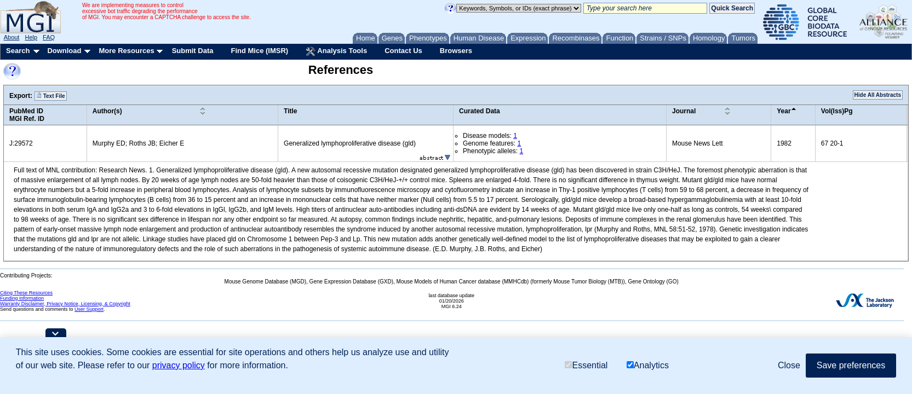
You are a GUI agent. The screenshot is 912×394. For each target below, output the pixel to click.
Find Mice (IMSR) (259, 51)
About (12, 37)
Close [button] (789, 365)
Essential (586, 365)
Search (18, 51)
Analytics (648, 365)
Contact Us (403, 51)
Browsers (456, 51)
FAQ (49, 37)
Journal (684, 111)
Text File (50, 95)
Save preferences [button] (851, 365)
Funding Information (22, 298)
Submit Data (193, 51)
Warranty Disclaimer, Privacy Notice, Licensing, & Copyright (65, 303)
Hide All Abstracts (877, 95)
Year (783, 111)
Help (31, 37)
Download (64, 51)
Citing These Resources (26, 293)
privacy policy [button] (178, 365)
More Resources (126, 51)
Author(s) (107, 111)
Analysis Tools (336, 51)
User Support (89, 309)
